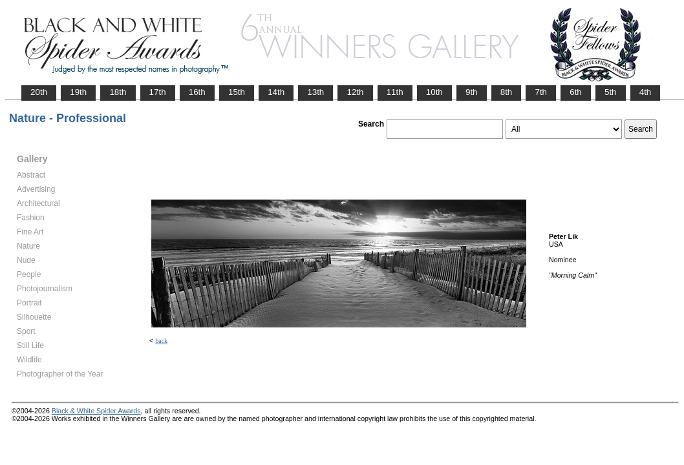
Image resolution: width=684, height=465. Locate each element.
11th (395, 92)
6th (575, 92)
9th (471, 92)
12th (354, 92)
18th (117, 92)
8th (506, 92)
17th (157, 92)
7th (541, 92)
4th (645, 92)
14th (276, 92)
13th (315, 92)
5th (610, 92)
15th (236, 92)
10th (434, 92)
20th (38, 92)
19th (78, 92)
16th (197, 92)
